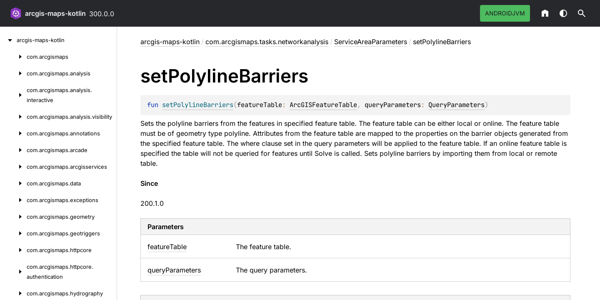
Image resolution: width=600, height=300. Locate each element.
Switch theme (563, 13)
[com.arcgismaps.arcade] (13, 150)
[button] (581, 13)
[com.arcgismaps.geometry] (13, 216)
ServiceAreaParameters (370, 42)
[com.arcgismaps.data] (13, 183)
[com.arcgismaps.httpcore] (13, 250)
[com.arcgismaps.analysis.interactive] (13, 95)
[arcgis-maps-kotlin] (8, 40)
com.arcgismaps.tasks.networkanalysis (266, 42)
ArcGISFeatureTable (323, 104)
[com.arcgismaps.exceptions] (13, 200)
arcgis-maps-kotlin (55, 13)
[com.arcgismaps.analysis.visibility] (13, 116)
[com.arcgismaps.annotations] (13, 133)
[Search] (581, 13)
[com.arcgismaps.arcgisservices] (13, 166)
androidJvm (505, 13)
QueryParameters (456, 104)
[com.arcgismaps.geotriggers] (13, 233)
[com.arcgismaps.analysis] (13, 73)
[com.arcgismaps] (13, 56)
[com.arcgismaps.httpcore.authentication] (13, 271)
